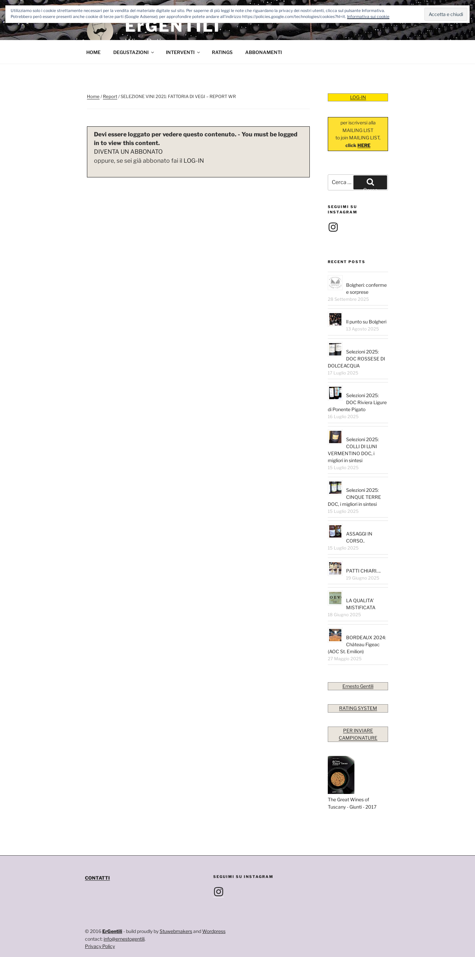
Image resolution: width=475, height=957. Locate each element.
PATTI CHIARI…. (363, 571)
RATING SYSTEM (358, 708)
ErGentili (112, 931)
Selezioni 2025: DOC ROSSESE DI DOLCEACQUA (356, 358)
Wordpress (214, 931)
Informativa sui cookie (368, 16)
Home (93, 96)
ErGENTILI (173, 26)
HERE (363, 145)
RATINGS (222, 52)
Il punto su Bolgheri (366, 321)
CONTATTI (97, 878)
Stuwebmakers (176, 931)
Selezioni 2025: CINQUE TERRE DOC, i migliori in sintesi (354, 497)
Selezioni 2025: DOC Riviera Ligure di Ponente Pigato (357, 402)
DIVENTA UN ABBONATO (128, 151)
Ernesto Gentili (357, 686)
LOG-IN (194, 160)
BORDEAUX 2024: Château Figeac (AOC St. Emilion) (357, 644)
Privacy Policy (100, 946)
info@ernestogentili (124, 939)
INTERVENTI (183, 52)
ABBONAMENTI (263, 52)
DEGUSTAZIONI (134, 52)
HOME (93, 52)
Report (110, 96)
